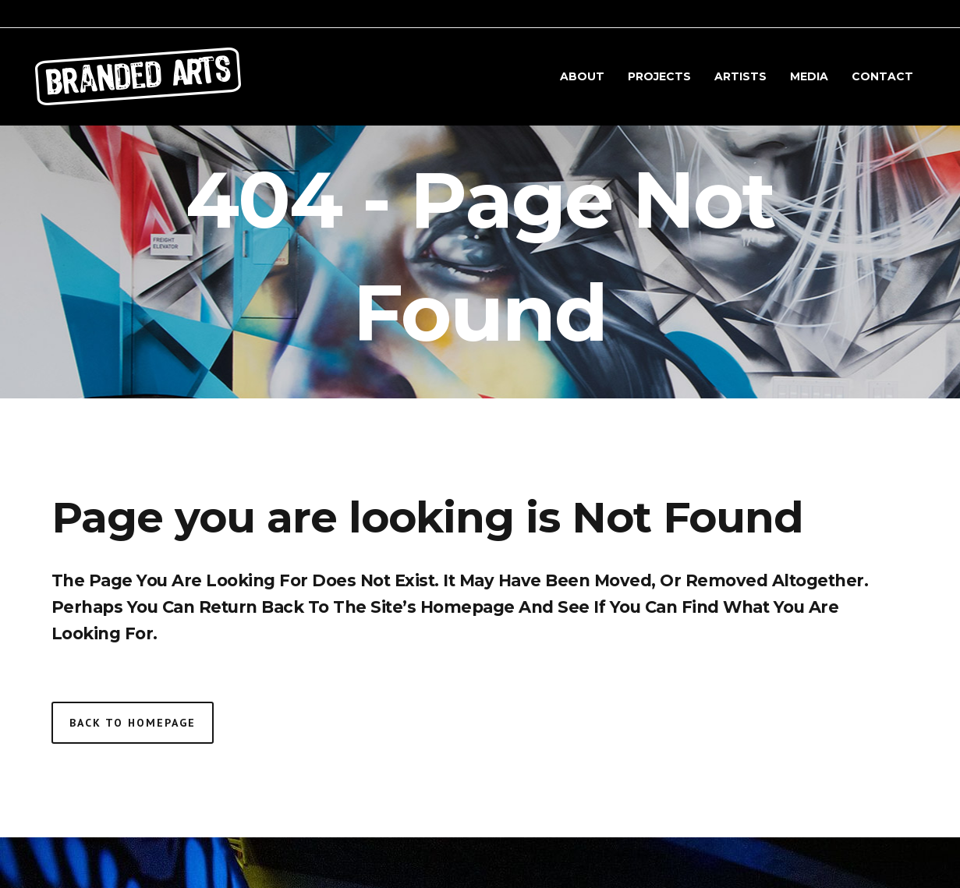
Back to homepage (132, 723)
